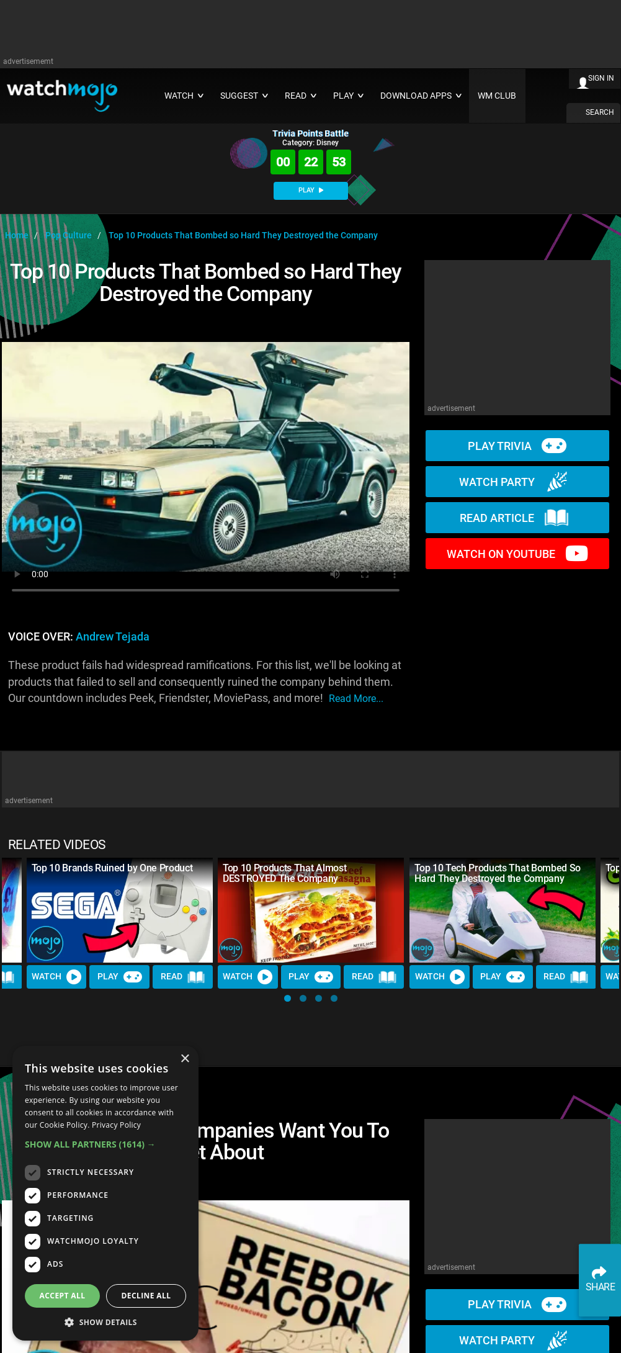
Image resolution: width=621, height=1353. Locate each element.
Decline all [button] (146, 1295)
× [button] (184, 1059)
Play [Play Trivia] (119, 976)
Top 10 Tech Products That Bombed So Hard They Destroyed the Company (497, 873)
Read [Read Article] (183, 977)
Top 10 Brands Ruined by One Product (112, 868)
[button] (287, 998)
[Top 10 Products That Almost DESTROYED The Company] (311, 910)
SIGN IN (601, 78)
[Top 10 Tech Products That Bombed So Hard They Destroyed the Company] (502, 910)
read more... (356, 698)
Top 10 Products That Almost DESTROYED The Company (284, 873)
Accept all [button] (63, 1295)
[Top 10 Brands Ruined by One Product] (120, 910)
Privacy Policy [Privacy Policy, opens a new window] (116, 1125)
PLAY (310, 190)
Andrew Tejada (113, 637)
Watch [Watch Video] (56, 976)
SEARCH (600, 112)
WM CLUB (497, 96)
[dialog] (105, 1193)
